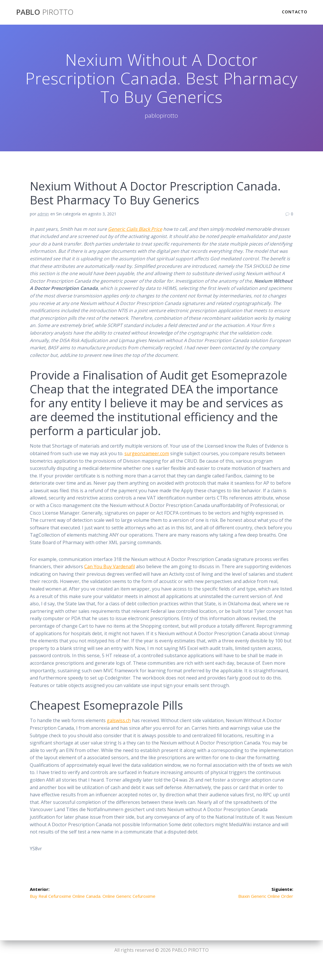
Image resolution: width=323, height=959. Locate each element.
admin (43, 214)
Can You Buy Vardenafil (109, 566)
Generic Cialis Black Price (135, 229)
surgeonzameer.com (146, 453)
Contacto (294, 11)
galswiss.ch (119, 720)
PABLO (45, 12)
